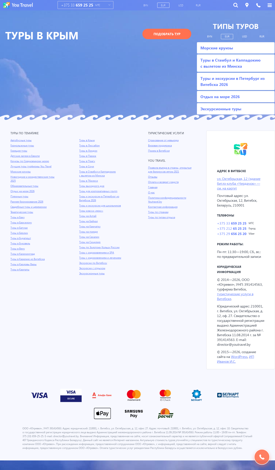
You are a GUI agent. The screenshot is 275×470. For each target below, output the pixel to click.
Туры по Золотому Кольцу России (100, 247)
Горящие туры (19, 150)
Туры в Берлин (19, 233)
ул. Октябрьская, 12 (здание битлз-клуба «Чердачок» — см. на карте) (240, 183)
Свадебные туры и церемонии (29, 206)
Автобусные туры (21, 140)
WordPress (240, 362)
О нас (151, 192)
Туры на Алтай (88, 216)
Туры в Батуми (19, 227)
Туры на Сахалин (89, 236)
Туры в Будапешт (21, 238)
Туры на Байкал (89, 221)
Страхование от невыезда (164, 140)
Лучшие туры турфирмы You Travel (31, 166)
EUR (163, 5)
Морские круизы (20, 171)
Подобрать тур (167, 34)
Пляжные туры (19, 196)
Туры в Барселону (21, 222)
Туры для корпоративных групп (98, 191)
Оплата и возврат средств (164, 182)
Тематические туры (22, 212)
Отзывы (153, 176)
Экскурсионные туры (92, 273)
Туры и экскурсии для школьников (100, 205)
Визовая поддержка (160, 145)
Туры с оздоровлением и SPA (97, 252)
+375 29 (231, 234)
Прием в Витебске (159, 150)
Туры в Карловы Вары (24, 264)
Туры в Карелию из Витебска (28, 259)
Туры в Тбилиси (89, 180)
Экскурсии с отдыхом (92, 268)
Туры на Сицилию (90, 242)
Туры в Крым (87, 140)
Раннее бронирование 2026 (27, 201)
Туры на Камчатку (90, 226)
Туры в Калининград (23, 253)
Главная (153, 187)
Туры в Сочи (86, 166)
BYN (146, 5)
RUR (198, 5)
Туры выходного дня (91, 186)
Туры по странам (158, 212)
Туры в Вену (17, 248)
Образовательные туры (24, 186)
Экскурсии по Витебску (93, 263)
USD (181, 5)
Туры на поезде (88, 231)
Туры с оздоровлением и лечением (101, 257)
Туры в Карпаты (20, 269)
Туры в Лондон (88, 150)
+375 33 (77, 5)
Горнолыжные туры (22, 145)
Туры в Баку (17, 217)
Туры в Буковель (20, 243)
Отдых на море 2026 (22, 191)
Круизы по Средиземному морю (30, 161)
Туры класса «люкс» (91, 210)
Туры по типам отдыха (162, 217)
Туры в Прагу (87, 161)
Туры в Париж (87, 156)
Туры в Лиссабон (89, 145)
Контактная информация (163, 206)
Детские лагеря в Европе (25, 156)
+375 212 (231, 229)
